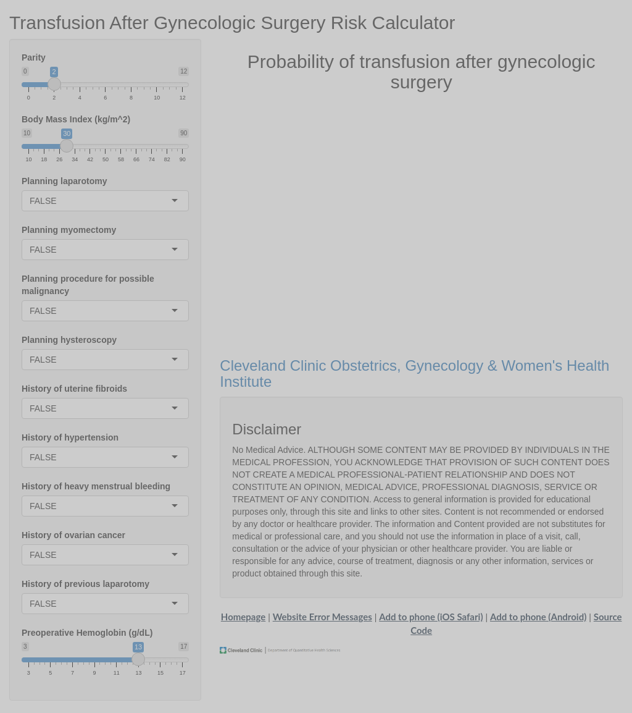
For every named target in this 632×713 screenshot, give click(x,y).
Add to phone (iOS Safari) (431, 616)
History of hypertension (70, 437)
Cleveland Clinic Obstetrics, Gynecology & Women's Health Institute (414, 373)
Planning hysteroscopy (69, 340)
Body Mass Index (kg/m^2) (76, 119)
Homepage (243, 616)
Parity (34, 57)
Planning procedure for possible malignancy (88, 285)
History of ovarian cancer (73, 535)
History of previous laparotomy (85, 584)
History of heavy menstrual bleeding (96, 486)
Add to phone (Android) (538, 616)
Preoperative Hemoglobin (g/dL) (87, 633)
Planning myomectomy (69, 230)
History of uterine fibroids (74, 389)
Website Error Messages (322, 616)
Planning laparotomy (64, 181)
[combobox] (58, 201)
